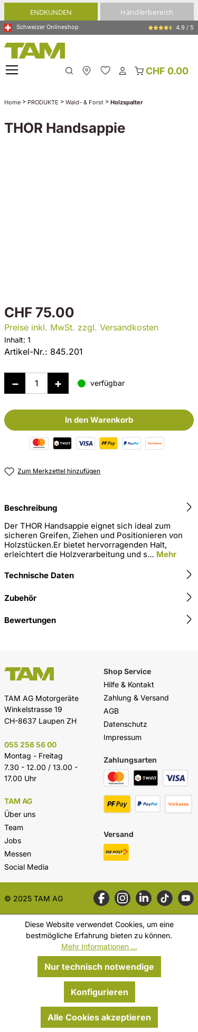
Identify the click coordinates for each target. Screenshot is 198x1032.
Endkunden (51, 12)
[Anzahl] (36, 383)
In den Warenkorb (99, 420)
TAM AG (18, 801)
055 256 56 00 (30, 744)
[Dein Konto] (122, 70)
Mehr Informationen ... (99, 946)
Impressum (122, 737)
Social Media (26, 866)
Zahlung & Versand (136, 697)
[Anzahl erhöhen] (58, 383)
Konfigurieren (99, 992)
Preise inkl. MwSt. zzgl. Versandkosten (81, 327)
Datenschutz (125, 723)
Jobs (12, 840)
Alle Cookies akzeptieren (99, 1017)
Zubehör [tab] (99, 598)
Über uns (19, 814)
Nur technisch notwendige (99, 966)
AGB (111, 710)
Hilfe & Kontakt (128, 684)
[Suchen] (69, 70)
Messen (17, 853)
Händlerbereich (147, 12)
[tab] (99, 532)
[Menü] (13, 70)
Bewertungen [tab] (99, 620)
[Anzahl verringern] (14, 383)
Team (13, 827)
